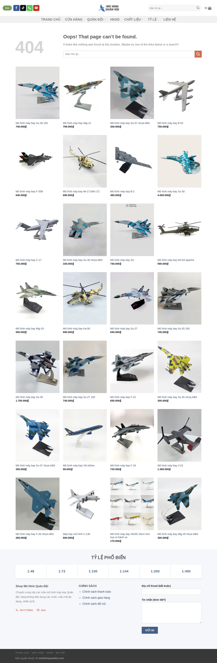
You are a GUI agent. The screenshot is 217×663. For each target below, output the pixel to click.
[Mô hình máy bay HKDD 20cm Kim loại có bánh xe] (132, 504)
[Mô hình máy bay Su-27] (132, 298)
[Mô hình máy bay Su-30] (179, 161)
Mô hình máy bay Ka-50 (76, 328)
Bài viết (60, 653)
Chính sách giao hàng (96, 597)
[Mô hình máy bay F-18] (132, 435)
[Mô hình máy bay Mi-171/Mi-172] (85, 161)
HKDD (115, 19)
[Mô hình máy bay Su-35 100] (179, 298)
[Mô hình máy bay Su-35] (37, 367)
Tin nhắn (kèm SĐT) (171, 612)
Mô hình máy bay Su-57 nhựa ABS (130, 123)
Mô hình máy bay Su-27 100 (79, 397)
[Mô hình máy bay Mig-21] (85, 93)
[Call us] (30, 8)
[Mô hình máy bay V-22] (179, 435)
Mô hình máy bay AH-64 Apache (176, 260)
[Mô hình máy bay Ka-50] (85, 298)
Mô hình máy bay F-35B (29, 191)
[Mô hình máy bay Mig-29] (37, 298)
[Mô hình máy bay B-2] (132, 161)
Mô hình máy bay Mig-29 (30, 328)
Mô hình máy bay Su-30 (171, 191)
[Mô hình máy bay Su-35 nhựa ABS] (179, 367)
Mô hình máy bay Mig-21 (77, 123)
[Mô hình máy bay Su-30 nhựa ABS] (85, 230)
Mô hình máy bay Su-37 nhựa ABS (35, 465)
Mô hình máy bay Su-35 (29, 397)
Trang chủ (50, 19)
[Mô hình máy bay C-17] (37, 230)
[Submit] (198, 8)
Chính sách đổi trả (94, 603)
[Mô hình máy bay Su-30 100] (37, 93)
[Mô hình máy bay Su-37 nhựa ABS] (37, 435)
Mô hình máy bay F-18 (123, 465)
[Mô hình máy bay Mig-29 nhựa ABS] (179, 504)
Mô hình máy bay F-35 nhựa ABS (35, 534)
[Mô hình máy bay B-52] (179, 93)
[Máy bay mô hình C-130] (85, 504)
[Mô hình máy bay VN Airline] (85, 435)
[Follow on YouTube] (36, 8)
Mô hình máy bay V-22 (170, 465)
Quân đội (96, 19)
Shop (50, 653)
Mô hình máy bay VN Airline (79, 465)
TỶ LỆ (153, 19)
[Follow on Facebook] (16, 8)
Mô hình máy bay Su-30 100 (32, 123)
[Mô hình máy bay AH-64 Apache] (179, 230)
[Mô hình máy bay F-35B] (37, 161)
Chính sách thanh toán (96, 591)
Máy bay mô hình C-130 (76, 534)
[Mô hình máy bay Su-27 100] (85, 367)
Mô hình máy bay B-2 (122, 191)
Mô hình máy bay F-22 (123, 397)
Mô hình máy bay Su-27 (123, 328)
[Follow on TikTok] (23, 8)
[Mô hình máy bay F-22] (132, 367)
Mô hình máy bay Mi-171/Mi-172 (81, 191)
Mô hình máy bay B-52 (170, 123)
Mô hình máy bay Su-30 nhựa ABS (83, 260)
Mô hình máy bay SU (122, 260)
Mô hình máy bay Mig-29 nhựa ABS (178, 534)
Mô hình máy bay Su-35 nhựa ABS (177, 397)
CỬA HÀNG (73, 19)
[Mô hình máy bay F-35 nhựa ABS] (37, 504)
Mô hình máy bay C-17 (29, 260)
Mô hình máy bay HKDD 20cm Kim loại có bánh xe (130, 536)
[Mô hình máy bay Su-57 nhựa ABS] (132, 93)
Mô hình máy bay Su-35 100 (174, 328)
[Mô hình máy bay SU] (132, 230)
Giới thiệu (38, 653)
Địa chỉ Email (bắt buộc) (171, 590)
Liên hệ (169, 19)
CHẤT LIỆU (133, 19)
